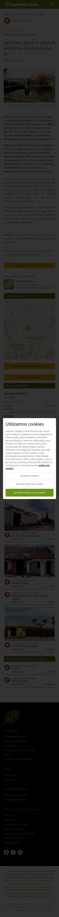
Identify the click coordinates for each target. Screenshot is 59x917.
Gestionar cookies (29, 475)
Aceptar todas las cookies (29, 492)
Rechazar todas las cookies (29, 483)
